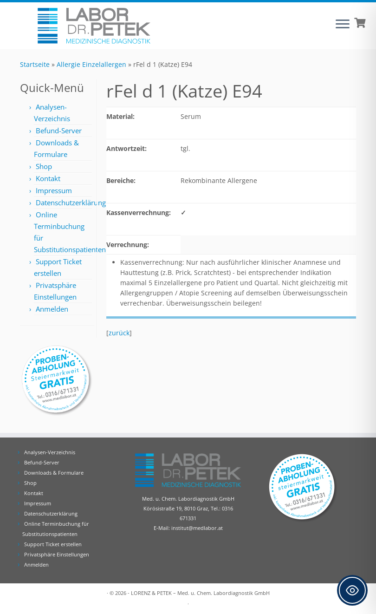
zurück (119, 332)
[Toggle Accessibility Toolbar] (352, 590)
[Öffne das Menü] (343, 25)
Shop (44, 166)
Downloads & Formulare (54, 472)
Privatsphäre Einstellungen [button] (56, 554)
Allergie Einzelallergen (91, 64)
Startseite (35, 64)
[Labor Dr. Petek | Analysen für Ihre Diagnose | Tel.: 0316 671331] (94, 26)
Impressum (54, 190)
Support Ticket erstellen (53, 544)
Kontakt (48, 178)
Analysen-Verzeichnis (49, 452)
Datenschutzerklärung (71, 202)
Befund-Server (59, 130)
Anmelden (52, 309)
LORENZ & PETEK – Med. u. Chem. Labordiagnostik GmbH (200, 592)
